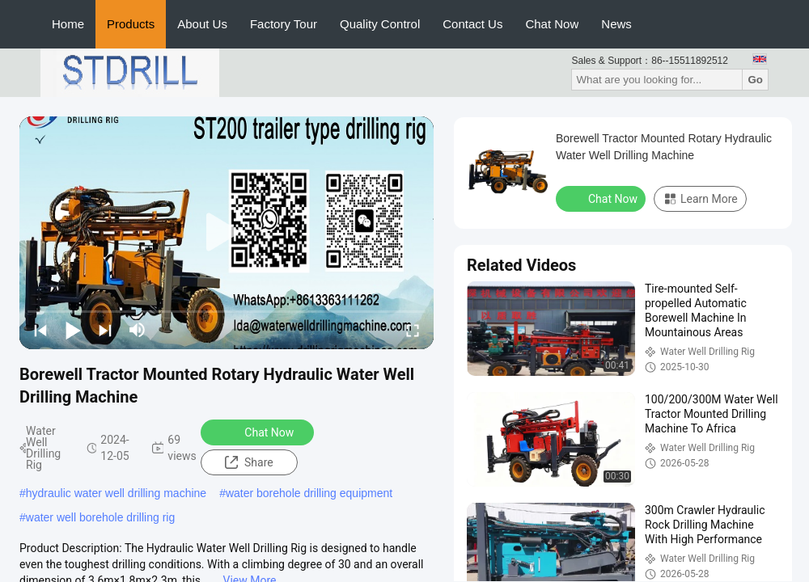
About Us (202, 24)
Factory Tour (283, 24)
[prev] (40, 330)
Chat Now (551, 24)
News (616, 24)
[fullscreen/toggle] (412, 330)
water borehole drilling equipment (309, 493)
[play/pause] (73, 330)
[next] (105, 330)
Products (131, 24)
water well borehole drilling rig (100, 517)
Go (755, 80)
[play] (226, 233)
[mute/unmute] (137, 330)
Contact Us (472, 24)
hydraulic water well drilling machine (116, 493)
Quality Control (380, 24)
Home (68, 24)
